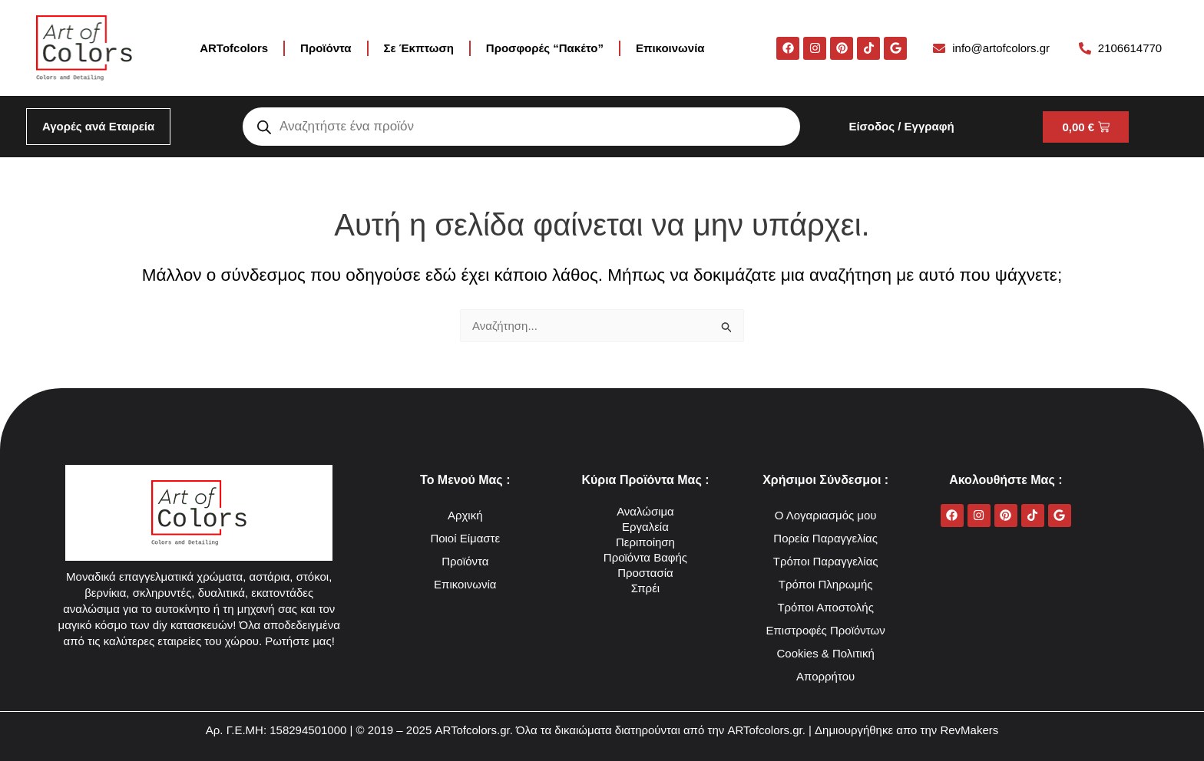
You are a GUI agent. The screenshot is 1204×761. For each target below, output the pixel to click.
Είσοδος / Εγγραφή (901, 126)
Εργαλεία (645, 526)
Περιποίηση (645, 542)
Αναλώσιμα (645, 511)
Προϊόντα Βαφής (645, 557)
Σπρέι (645, 588)
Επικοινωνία (670, 47)
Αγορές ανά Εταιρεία (98, 126)
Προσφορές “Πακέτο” (545, 47)
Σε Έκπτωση (419, 47)
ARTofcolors (234, 47)
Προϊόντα (325, 47)
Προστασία (645, 572)
